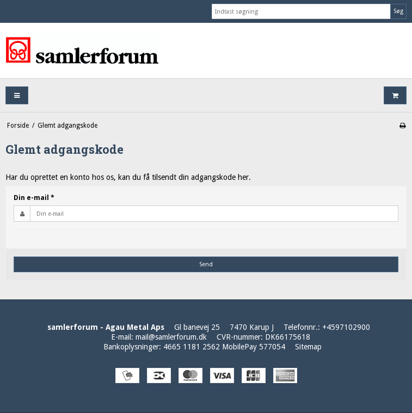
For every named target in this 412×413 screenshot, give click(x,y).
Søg (398, 11)
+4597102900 (346, 327)
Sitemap (308, 346)
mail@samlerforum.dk (171, 337)
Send (206, 264)
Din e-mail (34, 198)
